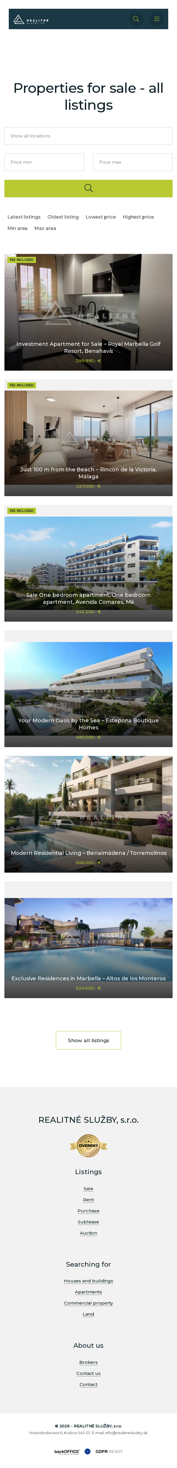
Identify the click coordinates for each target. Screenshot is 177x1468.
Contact (88, 1384)
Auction (88, 1233)
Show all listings (88, 1040)
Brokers (88, 1362)
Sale (88, 1188)
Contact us (88, 1373)
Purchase (88, 1211)
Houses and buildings (89, 1281)
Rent (88, 1199)
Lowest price (100, 217)
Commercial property (88, 1303)
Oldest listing (63, 217)
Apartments (88, 1292)
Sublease (88, 1222)
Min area (17, 228)
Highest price (138, 217)
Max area (45, 228)
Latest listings (24, 217)
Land (88, 1314)
